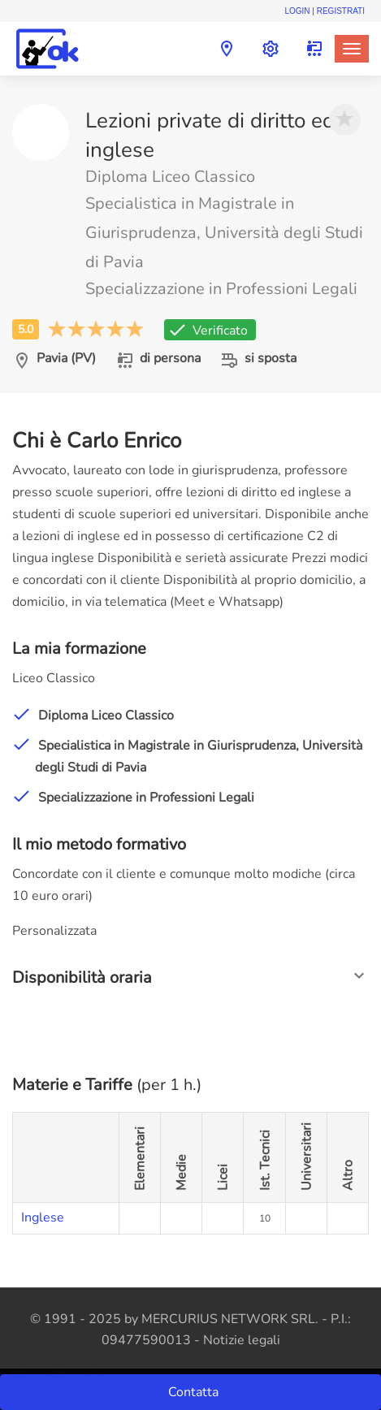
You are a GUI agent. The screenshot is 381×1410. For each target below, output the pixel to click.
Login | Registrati (324, 10)
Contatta (195, 1392)
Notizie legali (241, 1340)
